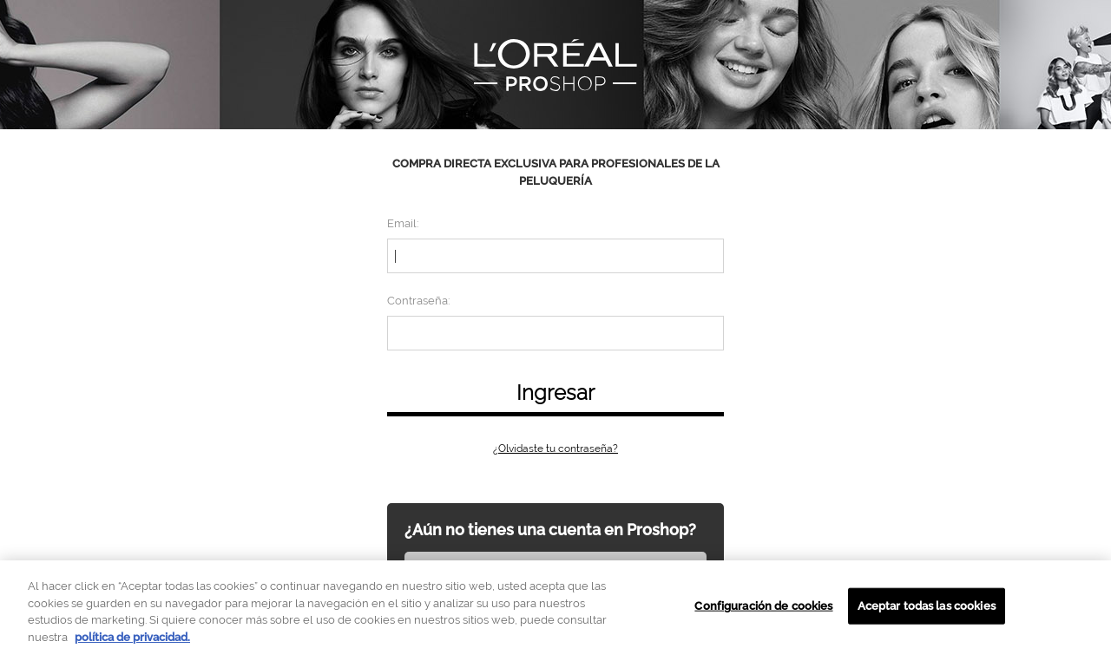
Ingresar (555, 392)
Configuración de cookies (763, 610)
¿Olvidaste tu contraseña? (555, 448)
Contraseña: (418, 300)
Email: (402, 223)
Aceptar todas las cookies (927, 610)
